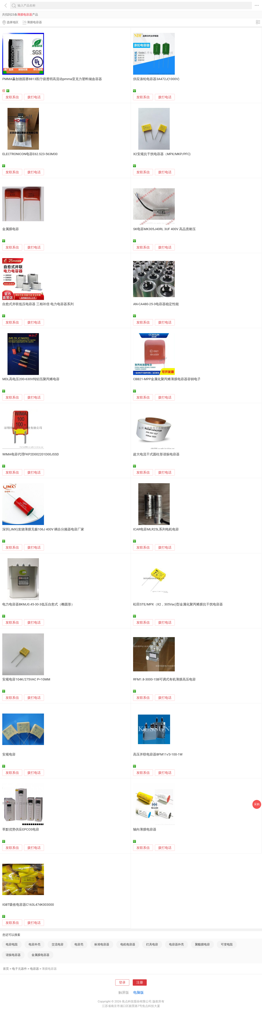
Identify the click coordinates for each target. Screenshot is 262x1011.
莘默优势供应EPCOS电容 (20, 829)
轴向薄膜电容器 (144, 829)
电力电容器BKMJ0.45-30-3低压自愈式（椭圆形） (38, 604)
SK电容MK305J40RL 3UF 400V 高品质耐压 (164, 229)
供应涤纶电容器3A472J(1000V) (156, 79)
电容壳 (78, 944)
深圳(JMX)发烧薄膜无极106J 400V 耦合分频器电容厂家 (43, 529)
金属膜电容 (10, 229)
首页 (6, 968)
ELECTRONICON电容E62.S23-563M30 (29, 154)
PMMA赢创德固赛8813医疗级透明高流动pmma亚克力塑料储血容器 (52, 79)
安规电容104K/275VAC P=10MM (26, 679)
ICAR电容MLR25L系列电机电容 (156, 529)
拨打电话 (34, 97)
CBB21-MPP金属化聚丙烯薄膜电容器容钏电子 (167, 379)
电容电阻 (12, 944)
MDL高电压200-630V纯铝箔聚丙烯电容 (30, 379)
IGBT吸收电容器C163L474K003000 (28, 905)
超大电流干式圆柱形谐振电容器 (156, 454)
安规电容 (9, 754)
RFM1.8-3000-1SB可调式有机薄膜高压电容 (164, 679)
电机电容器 (127, 944)
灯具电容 (152, 944)
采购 (257, 804)
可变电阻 (227, 944)
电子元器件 (19, 968)
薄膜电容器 (49, 968)
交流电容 (57, 944)
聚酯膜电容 (202, 944)
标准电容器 (101, 944)
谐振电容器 (13, 955)
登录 (122, 982)
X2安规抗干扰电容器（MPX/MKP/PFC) (161, 154)
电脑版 (138, 992)
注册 (139, 982)
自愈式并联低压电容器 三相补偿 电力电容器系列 (37, 304)
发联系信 (12, 97)
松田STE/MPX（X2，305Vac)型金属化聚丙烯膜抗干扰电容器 (178, 604)
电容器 (34, 968)
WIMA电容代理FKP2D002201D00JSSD (30, 454)
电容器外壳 (176, 944)
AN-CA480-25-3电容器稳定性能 (156, 304)
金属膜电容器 (40, 955)
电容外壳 (34, 944)
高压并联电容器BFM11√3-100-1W (157, 754)
